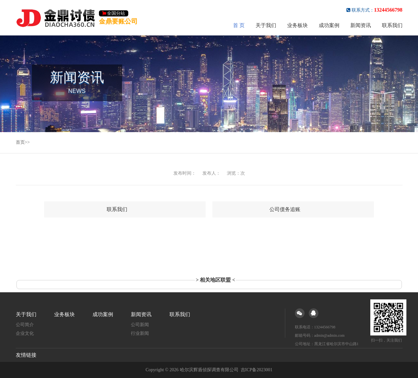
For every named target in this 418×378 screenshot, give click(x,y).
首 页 (239, 25)
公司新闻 (140, 324)
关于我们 (266, 25)
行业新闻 (140, 333)
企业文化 (25, 333)
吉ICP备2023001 (257, 369)
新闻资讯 (360, 25)
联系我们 (392, 25)
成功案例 (329, 25)
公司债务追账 (284, 209)
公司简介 (25, 324)
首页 (20, 142)
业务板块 (297, 25)
